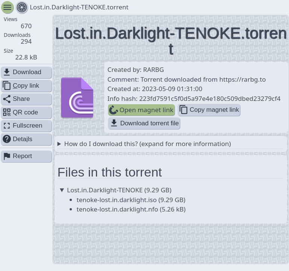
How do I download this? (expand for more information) (147, 143)
